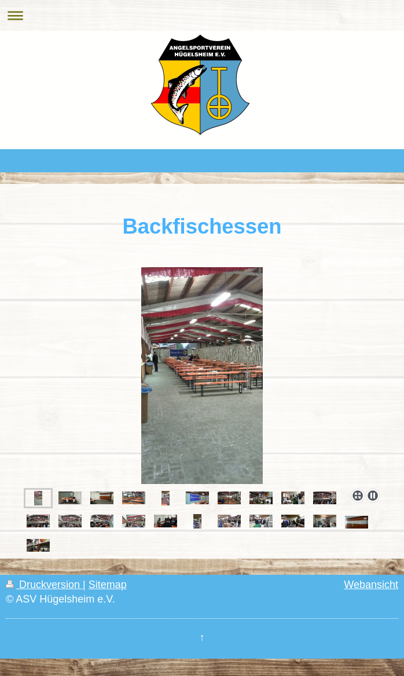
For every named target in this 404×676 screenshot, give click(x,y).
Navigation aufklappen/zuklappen (202, 15)
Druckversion (44, 584)
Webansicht (371, 584)
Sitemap (108, 584)
